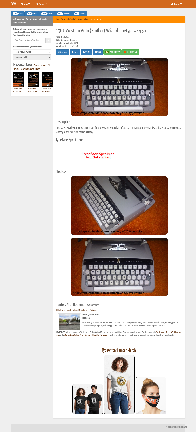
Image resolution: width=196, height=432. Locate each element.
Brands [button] (18, 13)
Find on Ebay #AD (112, 52)
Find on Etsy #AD (130, 52)
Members (176, 4)
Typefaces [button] (63, 13)
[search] (32, 52)
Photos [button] (86, 52)
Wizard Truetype (83, 19)
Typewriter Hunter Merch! (119, 350)
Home (57, 19)
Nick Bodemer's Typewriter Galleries (67, 310)
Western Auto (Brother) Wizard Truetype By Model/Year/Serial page (85, 335)
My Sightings (94, 310)
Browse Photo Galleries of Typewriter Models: (27, 47)
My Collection (83, 310)
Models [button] (32, 13)
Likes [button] (98, 52)
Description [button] (62, 52)
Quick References (27, 69)
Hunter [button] (75, 52)
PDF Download (17, 92)
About (25, 4)
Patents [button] (79, 13)
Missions (41, 4)
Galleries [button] (47, 13)
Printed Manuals (40, 65)
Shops (37, 69)
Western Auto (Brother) (68, 19)
